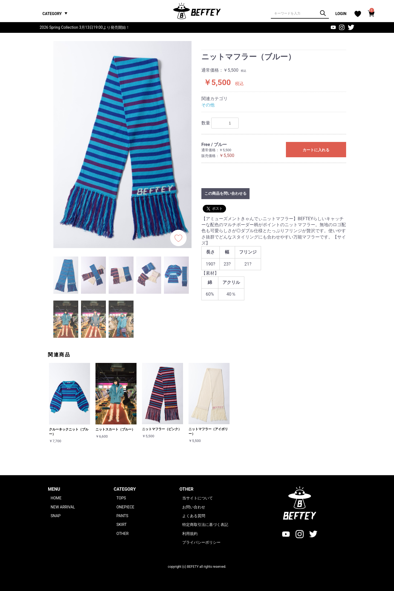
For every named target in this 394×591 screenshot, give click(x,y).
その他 (208, 104)
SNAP (55, 516)
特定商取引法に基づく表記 (205, 524)
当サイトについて (197, 498)
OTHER (122, 533)
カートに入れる (316, 150)
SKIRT (121, 524)
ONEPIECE (125, 507)
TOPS (121, 498)
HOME (56, 498)
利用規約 (190, 533)
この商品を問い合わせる (225, 193)
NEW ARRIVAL (63, 507)
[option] (122, 144)
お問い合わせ (193, 507)
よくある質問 (193, 516)
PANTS (122, 516)
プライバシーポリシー (201, 542)
